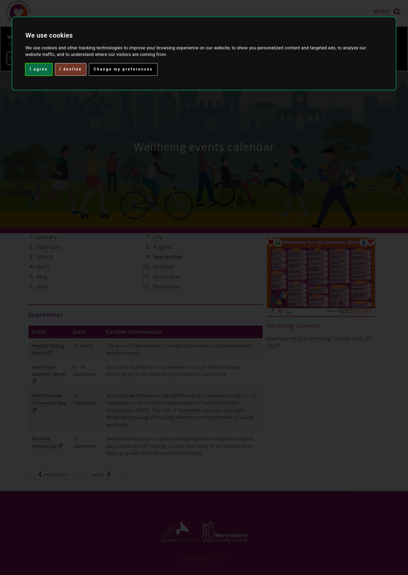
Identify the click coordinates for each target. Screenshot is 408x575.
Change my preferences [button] (123, 69)
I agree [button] (39, 69)
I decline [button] (71, 69)
